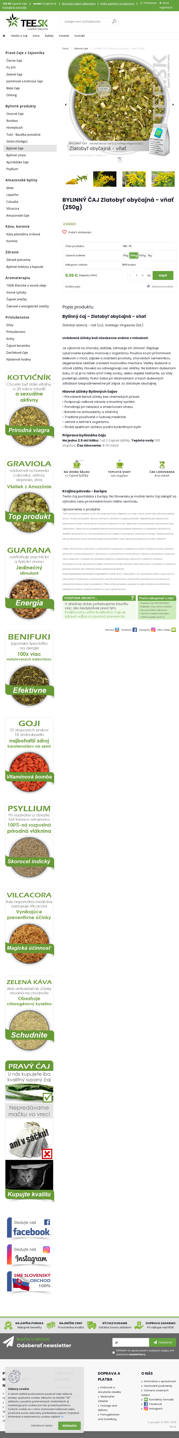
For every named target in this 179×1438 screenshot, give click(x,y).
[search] (114, 22)
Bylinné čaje (14, 148)
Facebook (155, 1404)
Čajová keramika (18, 345)
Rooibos (12, 121)
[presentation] (65, 104)
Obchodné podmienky (158, 1386)
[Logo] (27, 21)
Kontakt (80, 36)
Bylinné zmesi (16, 155)
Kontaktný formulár (14, 7)
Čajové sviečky (16, 299)
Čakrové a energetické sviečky (27, 306)
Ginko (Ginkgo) (16, 141)
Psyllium (12, 169)
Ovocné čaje (15, 114)
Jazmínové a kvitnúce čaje (24, 81)
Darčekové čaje (17, 352)
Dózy (9, 325)
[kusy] (135, 275)
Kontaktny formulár (161, 1399)
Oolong (11, 95)
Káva (36, 36)
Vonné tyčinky (16, 292)
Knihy (10, 339)
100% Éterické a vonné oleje (26, 285)
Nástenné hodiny (18, 359)
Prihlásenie (150, 3)
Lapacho (12, 195)
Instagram (156, 1408)
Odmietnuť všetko (42, 1425)
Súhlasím (69, 1426)
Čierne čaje (14, 60)
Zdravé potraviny (18, 260)
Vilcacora (12, 208)
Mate (10, 188)
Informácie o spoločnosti (160, 1381)
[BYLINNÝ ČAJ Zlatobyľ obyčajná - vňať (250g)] (119, 104)
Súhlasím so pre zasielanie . (145, 1352)
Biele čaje (13, 88)
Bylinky (49, 36)
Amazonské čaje (17, 215)
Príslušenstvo (15, 332)
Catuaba (12, 202)
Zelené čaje (14, 74)
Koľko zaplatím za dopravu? (117, 3)
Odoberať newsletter (44, 1345)
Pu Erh (11, 67)
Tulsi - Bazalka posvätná (23, 134)
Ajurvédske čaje (17, 162)
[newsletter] (162, 1342)
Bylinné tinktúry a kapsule (24, 267)
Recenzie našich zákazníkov (79, 3)
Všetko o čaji (19, 36)
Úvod (65, 48)
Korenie (64, 36)
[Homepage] (4, 35)
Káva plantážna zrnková (23, 234)
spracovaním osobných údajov (150, 1350)
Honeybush (14, 127)
